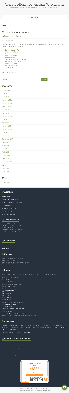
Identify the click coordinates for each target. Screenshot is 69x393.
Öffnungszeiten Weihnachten (10, 199)
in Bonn (16, 355)
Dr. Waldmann (8, 36)
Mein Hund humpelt (11, 56)
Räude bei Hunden (11, 65)
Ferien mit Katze (6, 205)
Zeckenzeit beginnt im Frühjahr (15, 60)
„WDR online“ (5, 292)
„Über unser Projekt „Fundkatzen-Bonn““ (13, 308)
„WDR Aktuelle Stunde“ (8, 281)
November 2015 (7, 155)
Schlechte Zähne (10, 58)
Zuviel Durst (9, 67)
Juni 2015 (5, 168)
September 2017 (7, 139)
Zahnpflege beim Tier (12, 50)
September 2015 (7, 162)
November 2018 (7, 126)
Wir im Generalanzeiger (15, 32)
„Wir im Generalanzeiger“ (9, 304)
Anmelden (5, 182)
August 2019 (6, 119)
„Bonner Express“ (7, 297)
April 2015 (5, 171)
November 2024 (7, 100)
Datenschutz (5, 248)
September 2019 (7, 116)
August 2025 (6, 93)
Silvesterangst (6, 196)
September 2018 (7, 129)
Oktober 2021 (6, 106)
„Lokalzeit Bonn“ (6, 279)
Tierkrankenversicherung (9, 208)
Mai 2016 (5, 149)
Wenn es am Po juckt (12, 63)
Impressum (5, 245)
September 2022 (7, 103)
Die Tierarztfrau (25, 332)
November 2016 (7, 145)
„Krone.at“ (5, 288)
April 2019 (5, 123)
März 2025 (5, 97)
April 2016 (5, 152)
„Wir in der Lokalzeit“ (8, 306)
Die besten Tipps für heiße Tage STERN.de (14, 313)
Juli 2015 (5, 165)
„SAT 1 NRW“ (5, 295)
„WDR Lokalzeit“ (6, 294)
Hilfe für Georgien (7, 211)
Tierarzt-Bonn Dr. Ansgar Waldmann (34, 4)
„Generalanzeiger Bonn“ (9, 290)
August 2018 (6, 132)
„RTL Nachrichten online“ (9, 286)
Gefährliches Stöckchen (13, 62)
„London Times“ (6, 299)
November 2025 (7, 90)
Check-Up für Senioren (12, 52)
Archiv (21, 36)
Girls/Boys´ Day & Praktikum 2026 (12, 202)
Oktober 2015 (6, 158)
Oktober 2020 (6, 110)
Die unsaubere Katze (12, 54)
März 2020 (5, 113)
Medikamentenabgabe (8, 214)
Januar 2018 (6, 136)
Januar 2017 (6, 142)
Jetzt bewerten (34, 375)
